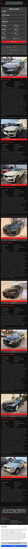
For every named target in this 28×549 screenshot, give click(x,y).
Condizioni (4, 11)
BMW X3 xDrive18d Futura (6, 479)
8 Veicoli (14, 41)
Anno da (3, 29)
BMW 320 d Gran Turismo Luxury (8, 187)
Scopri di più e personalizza (14, 543)
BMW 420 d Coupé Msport (6, 242)
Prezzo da (4, 25)
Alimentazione (5, 21)
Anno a (15, 29)
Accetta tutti (14, 546)
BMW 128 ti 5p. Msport (6, 79)
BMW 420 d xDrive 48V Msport (7, 305)
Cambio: (3, 37)
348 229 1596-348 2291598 (16, 522)
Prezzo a (16, 25)
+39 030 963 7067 (14, 520)
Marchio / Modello (6, 15)
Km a (15, 33)
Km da (3, 33)
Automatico (17, 38)
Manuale (5, 38)
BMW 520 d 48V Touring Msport (8, 354)
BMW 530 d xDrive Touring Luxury (8, 418)
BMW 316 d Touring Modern (7, 142)
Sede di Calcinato (5, 516)
